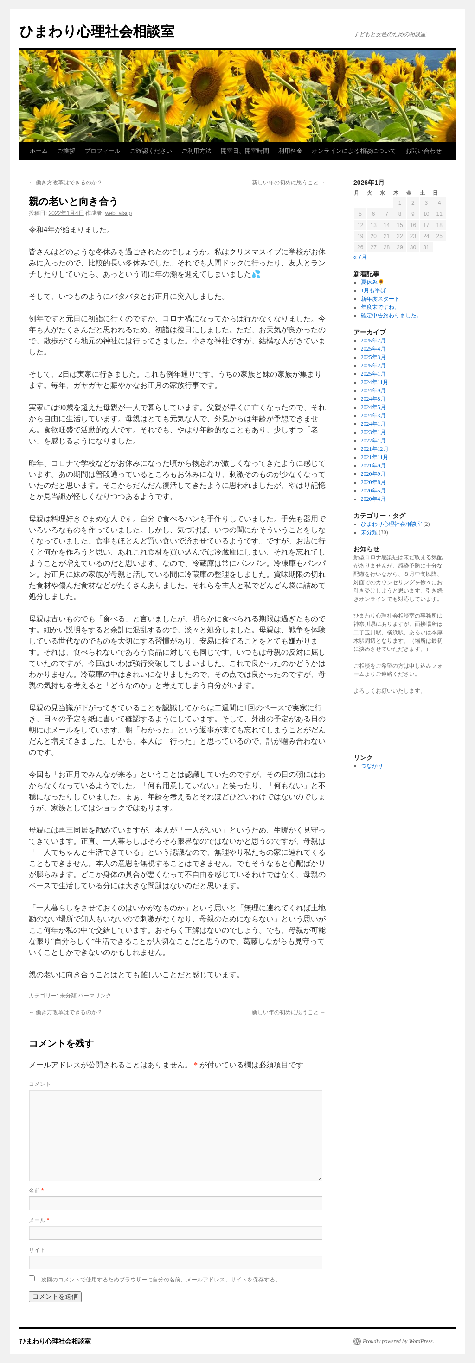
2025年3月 (373, 357)
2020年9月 (373, 474)
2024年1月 (373, 424)
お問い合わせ (423, 150)
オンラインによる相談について (354, 150)
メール (39, 1220)
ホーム (39, 150)
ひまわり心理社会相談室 (96, 31)
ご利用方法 (196, 150)
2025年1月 (373, 374)
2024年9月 (373, 390)
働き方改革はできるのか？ (66, 182)
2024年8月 (373, 399)
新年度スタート (380, 299)
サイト (37, 1250)
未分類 (68, 995)
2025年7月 (373, 340)
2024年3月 (373, 415)
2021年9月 (373, 465)
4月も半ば (373, 290)
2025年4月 (373, 349)
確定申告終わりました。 (391, 315)
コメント (40, 1084)
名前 (36, 1190)
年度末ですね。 (380, 307)
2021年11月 (375, 457)
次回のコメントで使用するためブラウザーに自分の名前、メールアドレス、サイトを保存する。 (161, 1279)
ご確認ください (151, 150)
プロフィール (102, 150)
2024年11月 (375, 382)
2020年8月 (373, 482)
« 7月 (360, 257)
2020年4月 (373, 499)
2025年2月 (373, 365)
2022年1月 (373, 440)
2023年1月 (373, 432)
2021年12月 (375, 449)
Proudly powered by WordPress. (398, 1341)
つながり (372, 766)
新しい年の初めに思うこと (289, 182)
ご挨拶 (66, 150)
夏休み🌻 (373, 282)
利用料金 (290, 150)
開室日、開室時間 (245, 150)
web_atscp (118, 213)
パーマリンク (94, 995)
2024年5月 (373, 407)
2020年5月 (373, 490)
